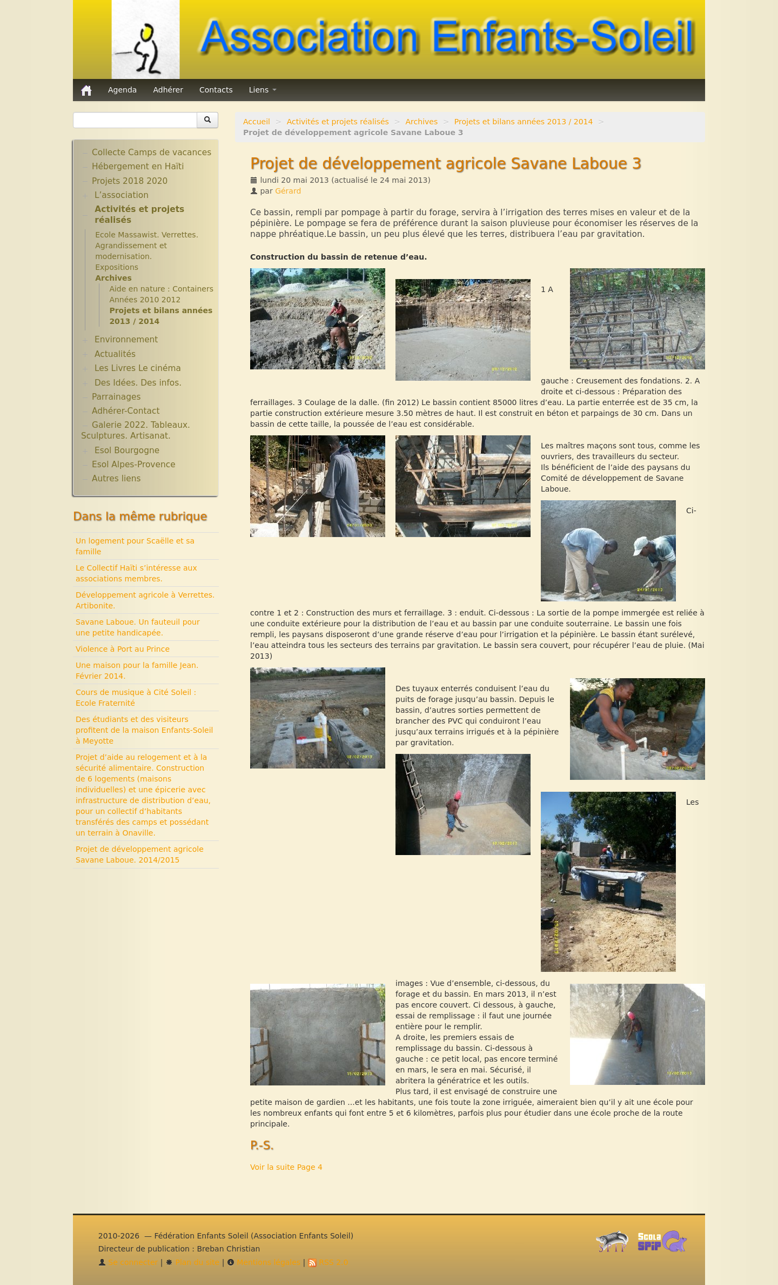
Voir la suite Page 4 (286, 1167)
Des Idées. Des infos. (138, 383)
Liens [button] (263, 89)
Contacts (216, 89)
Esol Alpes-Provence (134, 464)
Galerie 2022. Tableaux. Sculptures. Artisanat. (135, 430)
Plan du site (192, 1262)
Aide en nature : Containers (161, 288)
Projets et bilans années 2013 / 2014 (523, 121)
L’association (122, 195)
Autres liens (116, 478)
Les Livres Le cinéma (138, 368)
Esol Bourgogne (127, 450)
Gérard (288, 191)
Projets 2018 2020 (129, 181)
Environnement (126, 340)
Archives (422, 121)
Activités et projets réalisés (338, 121)
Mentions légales (263, 1262)
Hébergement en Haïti (138, 166)
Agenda (122, 89)
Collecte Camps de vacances (151, 152)
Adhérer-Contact (125, 411)
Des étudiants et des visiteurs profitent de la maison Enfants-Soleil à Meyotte (144, 730)
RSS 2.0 (328, 1262)
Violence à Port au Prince (123, 649)
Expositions (116, 267)
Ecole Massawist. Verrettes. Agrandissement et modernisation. (146, 245)
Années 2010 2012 (144, 299)
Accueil (256, 121)
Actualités (115, 354)
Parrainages (116, 397)
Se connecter (128, 1262)
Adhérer (168, 89)
